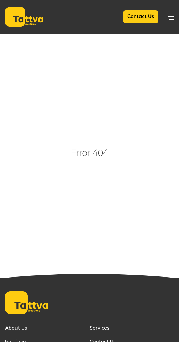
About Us (16, 328)
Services (99, 328)
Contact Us (140, 17)
